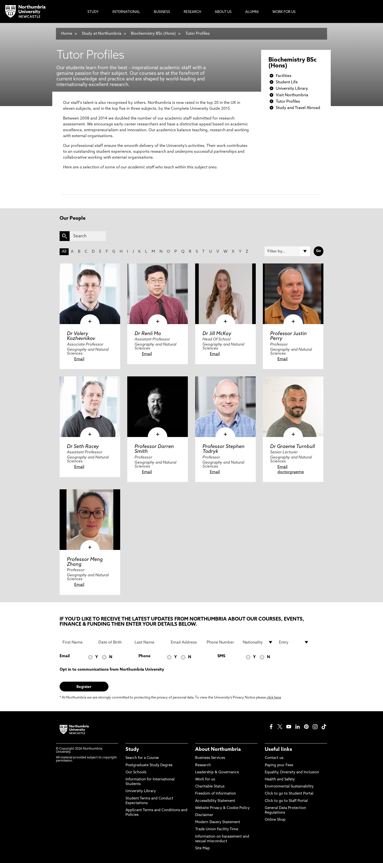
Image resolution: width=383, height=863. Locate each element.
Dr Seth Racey (83, 446)
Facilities (283, 76)
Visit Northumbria (292, 95)
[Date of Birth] (113, 642)
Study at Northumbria (101, 34)
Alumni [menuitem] (252, 12)
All (64, 252)
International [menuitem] (126, 12)
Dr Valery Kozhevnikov (81, 336)
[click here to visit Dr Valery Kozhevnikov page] (90, 293)
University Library (292, 89)
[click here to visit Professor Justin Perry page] (293, 293)
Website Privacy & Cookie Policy (222, 808)
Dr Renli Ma (148, 333)
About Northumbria (218, 749)
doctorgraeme (290, 472)
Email (79, 359)
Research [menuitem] (192, 12)
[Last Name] (149, 642)
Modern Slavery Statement (217, 822)
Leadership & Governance (217, 772)
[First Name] (77, 642)
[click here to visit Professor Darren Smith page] (157, 406)
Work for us (205, 779)
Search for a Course (142, 758)
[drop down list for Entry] (294, 642)
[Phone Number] (221, 642)
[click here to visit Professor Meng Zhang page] (90, 519)
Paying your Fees (279, 765)
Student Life (287, 82)
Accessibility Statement (215, 801)
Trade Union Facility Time (216, 829)
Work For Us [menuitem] (284, 12)
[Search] (88, 236)
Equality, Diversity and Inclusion (292, 772)
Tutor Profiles (197, 34)
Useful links (278, 749)
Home (66, 34)
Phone (144, 656)
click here (274, 697)
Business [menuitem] (162, 12)
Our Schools (136, 772)
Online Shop (275, 820)
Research (203, 765)
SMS (221, 656)
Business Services (210, 758)
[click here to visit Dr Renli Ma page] (157, 293)
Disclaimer (204, 815)
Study (132, 749)
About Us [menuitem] (223, 12)
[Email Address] (185, 642)
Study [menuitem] (93, 12)
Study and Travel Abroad (298, 108)
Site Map (202, 848)
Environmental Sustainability (289, 786)
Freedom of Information (215, 794)
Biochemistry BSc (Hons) (153, 34)
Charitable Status (209, 786)
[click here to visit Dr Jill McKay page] (225, 293)
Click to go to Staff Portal (286, 801)
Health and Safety (280, 779)
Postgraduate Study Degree (149, 765)
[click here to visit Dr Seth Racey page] (90, 406)
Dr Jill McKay (216, 333)
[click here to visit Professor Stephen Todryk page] (225, 406)
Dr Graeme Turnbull (292, 446)
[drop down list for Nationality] (258, 642)
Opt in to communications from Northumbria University (112, 670)
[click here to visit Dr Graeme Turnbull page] (293, 406)
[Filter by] (287, 251)
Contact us (274, 758)
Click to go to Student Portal (289, 794)
